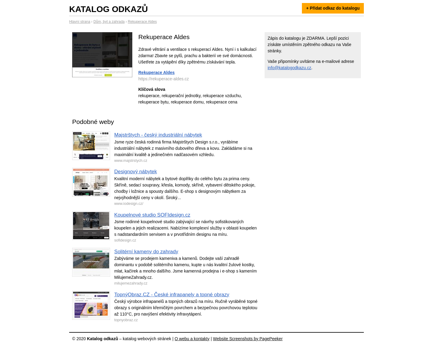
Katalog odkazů (108, 9)
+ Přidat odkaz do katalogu (333, 8)
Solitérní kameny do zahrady (146, 251)
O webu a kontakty (192, 338)
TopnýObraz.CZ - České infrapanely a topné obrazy (171, 294)
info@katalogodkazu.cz (289, 67)
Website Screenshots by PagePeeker (248, 338)
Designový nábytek (135, 171)
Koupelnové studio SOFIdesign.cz (152, 215)
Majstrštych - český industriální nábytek (158, 135)
